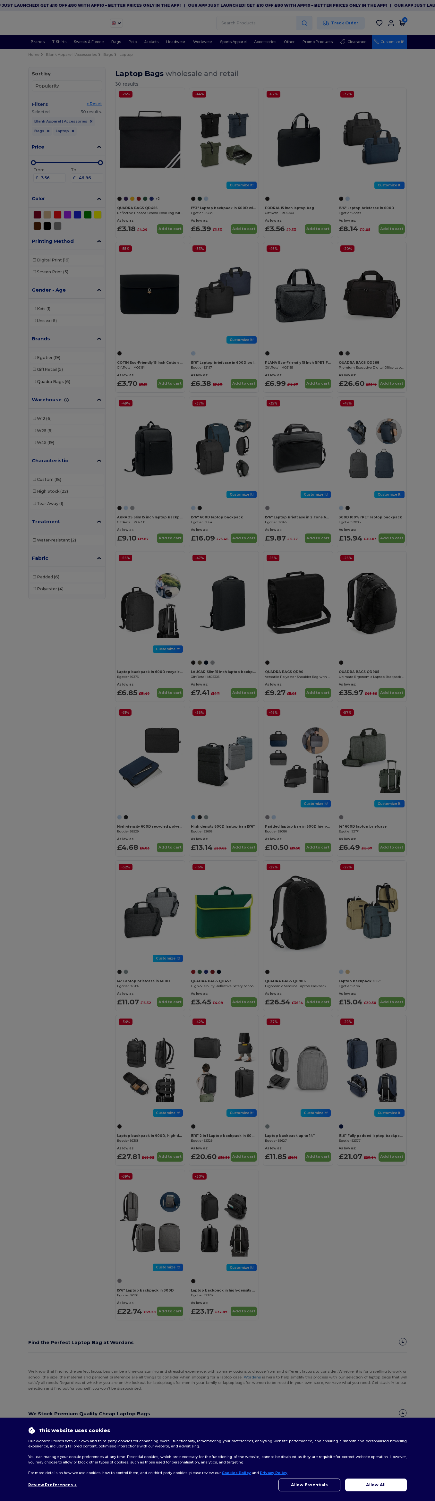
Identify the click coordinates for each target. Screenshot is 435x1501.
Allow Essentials (309, 1484)
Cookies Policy (236, 1473)
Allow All (376, 1484)
